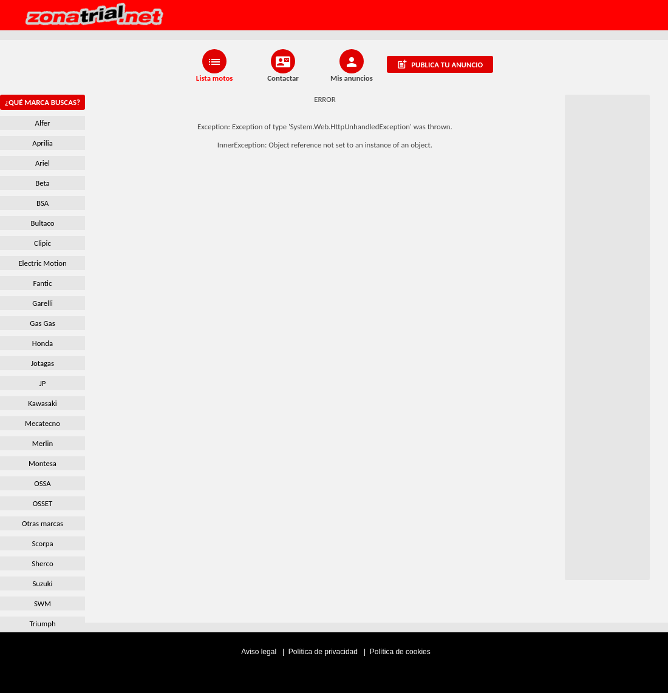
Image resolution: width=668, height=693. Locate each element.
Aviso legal (259, 651)
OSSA (42, 483)
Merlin (42, 443)
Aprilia (42, 142)
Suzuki (42, 583)
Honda (42, 343)
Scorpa (42, 543)
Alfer (42, 122)
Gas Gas (42, 323)
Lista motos (214, 78)
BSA (42, 203)
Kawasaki (42, 403)
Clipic (42, 243)
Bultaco (43, 223)
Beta (42, 183)
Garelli (42, 303)
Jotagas (42, 363)
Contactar (283, 78)
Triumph (42, 623)
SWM (42, 603)
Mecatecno (42, 423)
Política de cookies (400, 651)
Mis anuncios (351, 78)
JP (42, 383)
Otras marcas (42, 523)
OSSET (43, 503)
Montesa (42, 463)
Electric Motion (42, 263)
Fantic (42, 283)
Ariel (42, 162)
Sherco (42, 563)
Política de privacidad (324, 651)
